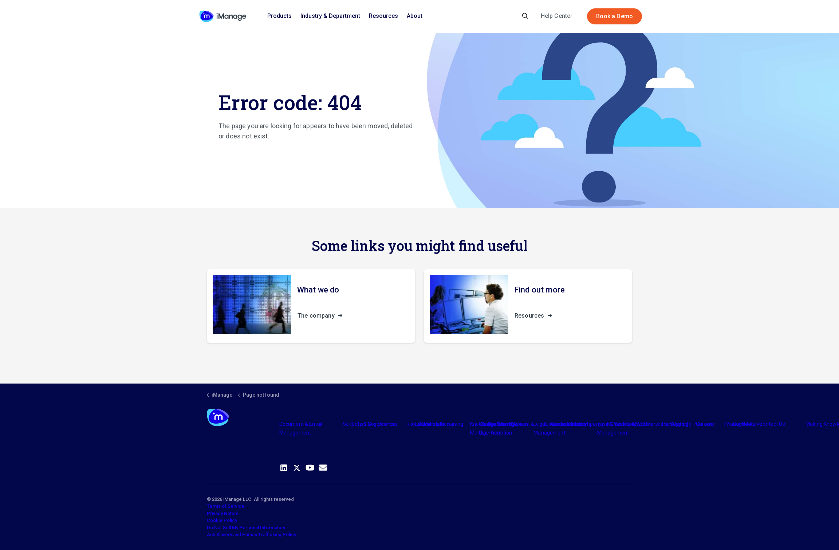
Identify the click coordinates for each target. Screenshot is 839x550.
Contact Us (772, 424)
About (414, 15)
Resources (383, 15)
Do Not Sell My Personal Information (246, 527)
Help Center (557, 15)
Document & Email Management (300, 428)
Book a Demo (614, 16)
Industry (505, 424)
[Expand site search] (525, 16)
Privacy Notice (223, 513)
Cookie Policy (222, 520)
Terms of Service (225, 506)
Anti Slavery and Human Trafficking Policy (251, 534)
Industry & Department (330, 15)
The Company (585, 424)
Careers (705, 424)
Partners (434, 424)
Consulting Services (374, 424)
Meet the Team (650, 424)
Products (279, 15)
